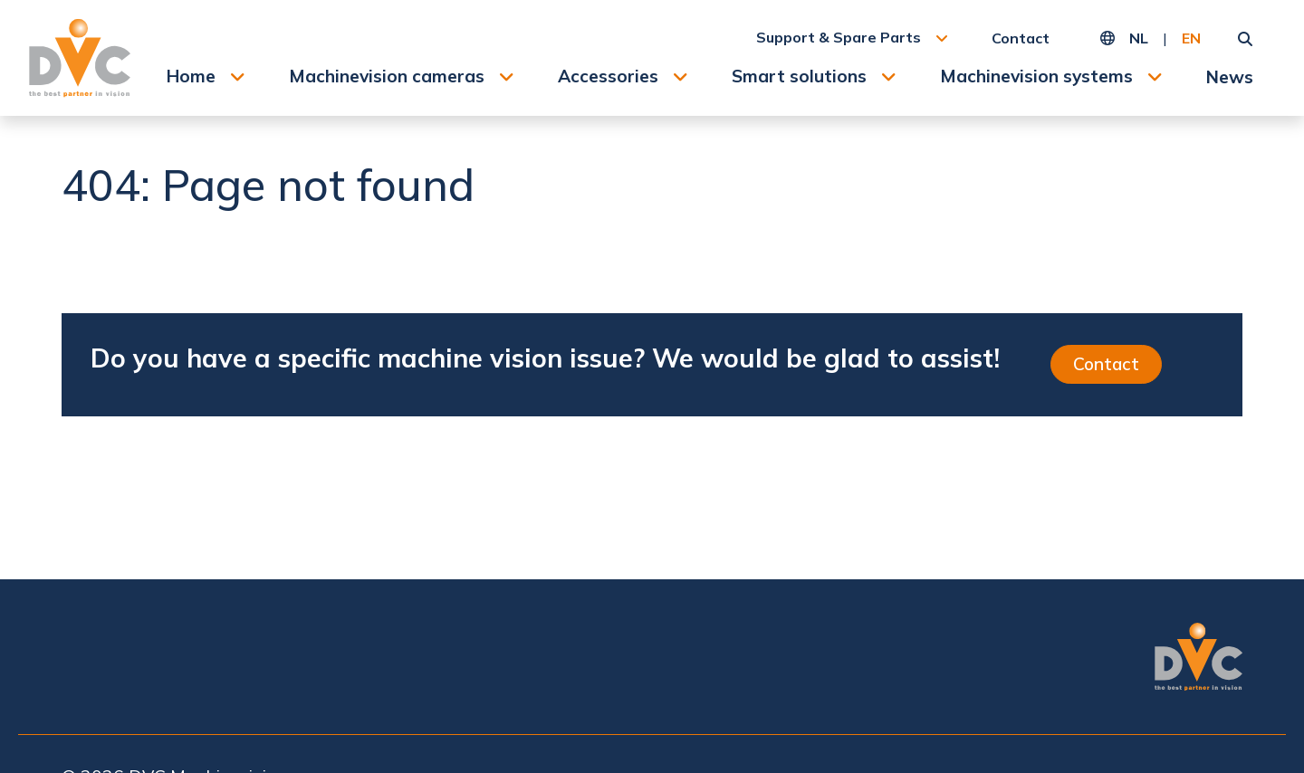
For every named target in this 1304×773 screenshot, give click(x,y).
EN (1191, 38)
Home (191, 76)
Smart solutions (799, 76)
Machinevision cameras (386, 76)
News (1229, 77)
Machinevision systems (1036, 76)
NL (1138, 38)
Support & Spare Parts (838, 37)
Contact (1021, 38)
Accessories (608, 76)
